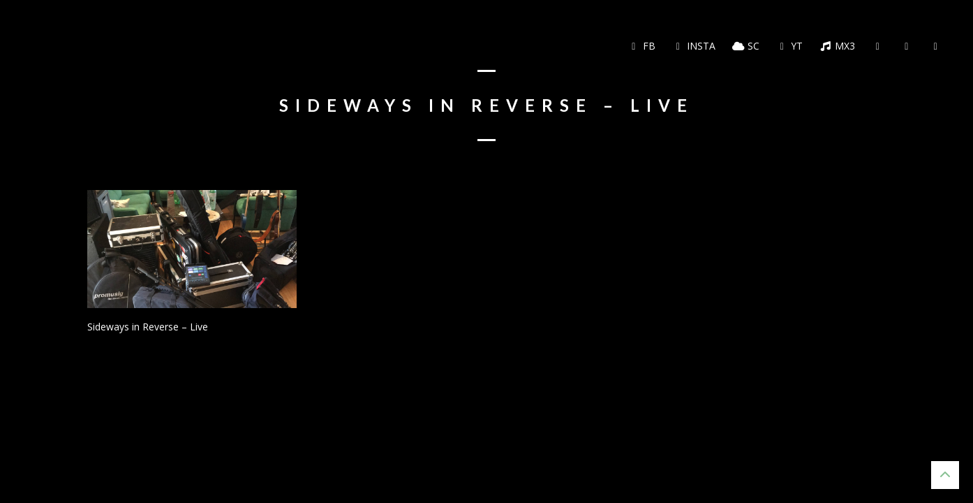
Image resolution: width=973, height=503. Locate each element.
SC (745, 45)
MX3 (837, 45)
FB (641, 45)
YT (789, 45)
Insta (694, 45)
